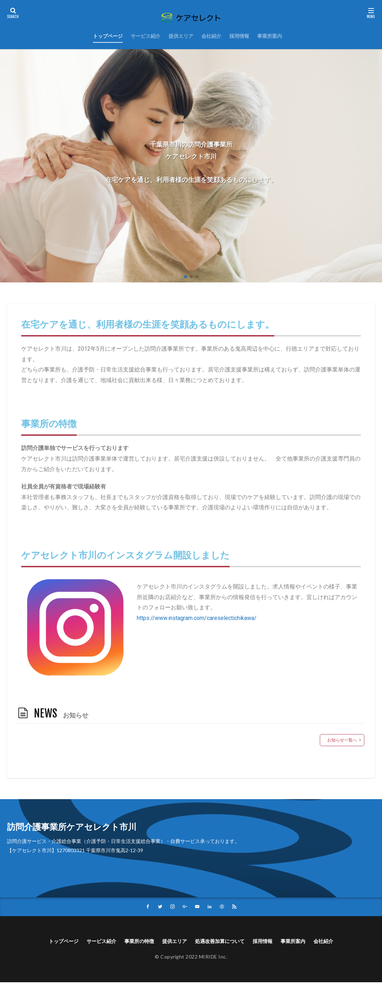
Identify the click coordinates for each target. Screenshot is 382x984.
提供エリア (181, 36)
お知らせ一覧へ (342, 740)
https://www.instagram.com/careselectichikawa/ (197, 618)
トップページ (108, 36)
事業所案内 (269, 36)
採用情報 (239, 36)
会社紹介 (211, 36)
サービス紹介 (145, 36)
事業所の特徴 (134, 942)
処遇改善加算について (223, 942)
